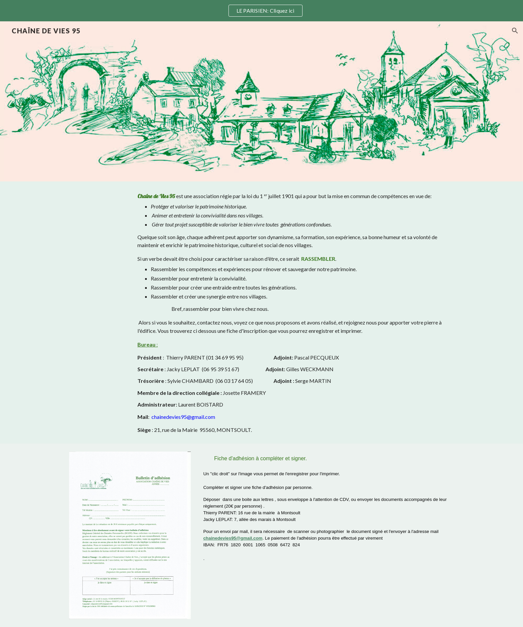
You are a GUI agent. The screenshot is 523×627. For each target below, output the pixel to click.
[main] (294, 312)
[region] (261, 10)
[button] (515, 31)
